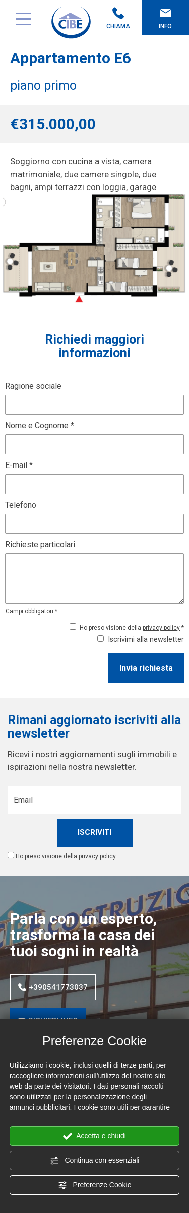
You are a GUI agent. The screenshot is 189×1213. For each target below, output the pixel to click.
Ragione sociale (33, 386)
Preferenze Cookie (95, 1185)
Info (165, 18)
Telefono (20, 505)
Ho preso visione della (66, 856)
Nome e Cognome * (39, 425)
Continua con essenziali (95, 1160)
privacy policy (161, 627)
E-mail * (19, 465)
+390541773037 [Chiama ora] (53, 987)
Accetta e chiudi (94, 1136)
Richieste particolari (40, 544)
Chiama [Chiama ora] (118, 18)
